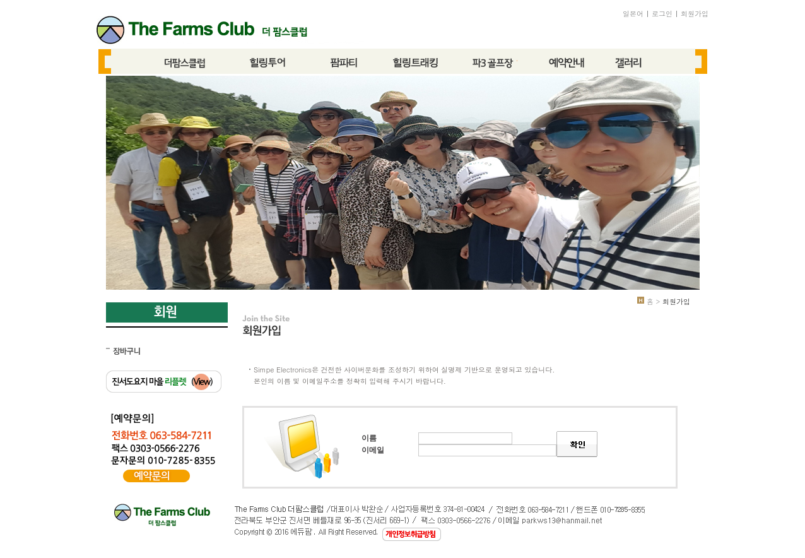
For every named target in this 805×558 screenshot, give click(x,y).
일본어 (633, 13)
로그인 (662, 13)
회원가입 (694, 13)
